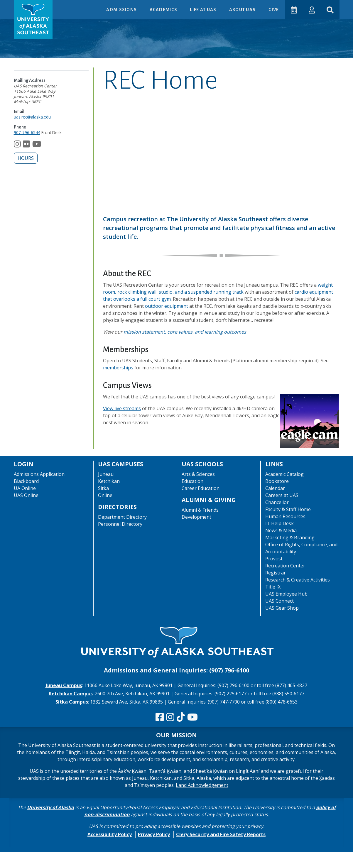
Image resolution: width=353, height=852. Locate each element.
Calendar (275, 488)
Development (196, 517)
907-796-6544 (27, 132)
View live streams (122, 408)
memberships (118, 367)
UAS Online (26, 495)
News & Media (281, 530)
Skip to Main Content (27, 6)
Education (192, 481)
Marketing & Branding (290, 537)
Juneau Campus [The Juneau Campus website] (64, 685)
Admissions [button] (122, 9)
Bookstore (277, 481)
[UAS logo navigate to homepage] (33, 19)
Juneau (106, 474)
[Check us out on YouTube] (192, 717)
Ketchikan (109, 481)
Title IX (273, 587)
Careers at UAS (281, 495)
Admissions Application (39, 474)
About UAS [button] (243, 9)
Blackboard (26, 481)
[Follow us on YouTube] (36, 145)
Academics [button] (163, 9)
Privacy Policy (154, 834)
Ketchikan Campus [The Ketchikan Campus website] (71, 693)
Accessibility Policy (109, 834)
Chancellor (277, 502)
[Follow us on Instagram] (17, 145)
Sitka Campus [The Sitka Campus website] (71, 702)
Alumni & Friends (200, 510)
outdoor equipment (166, 306)
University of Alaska (50, 807)
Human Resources (285, 516)
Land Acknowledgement (202, 785)
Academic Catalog (284, 474)
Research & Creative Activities (297, 580)
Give (273, 9)
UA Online (25, 488)
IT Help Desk (279, 523)
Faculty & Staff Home (288, 509)
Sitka (103, 488)
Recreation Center (285, 565)
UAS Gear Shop (282, 608)
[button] (312, 9)
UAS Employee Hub (286, 594)
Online (105, 495)
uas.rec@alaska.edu (32, 117)
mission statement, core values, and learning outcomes (185, 332)
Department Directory (122, 517)
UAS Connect (279, 601)
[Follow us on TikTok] (181, 717)
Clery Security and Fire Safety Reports (221, 834)
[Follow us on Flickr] (26, 145)
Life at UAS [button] (203, 9)
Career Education (200, 488)
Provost (274, 558)
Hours (26, 158)
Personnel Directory (120, 524)
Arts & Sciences (198, 474)
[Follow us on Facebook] (160, 717)
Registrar (275, 572)
